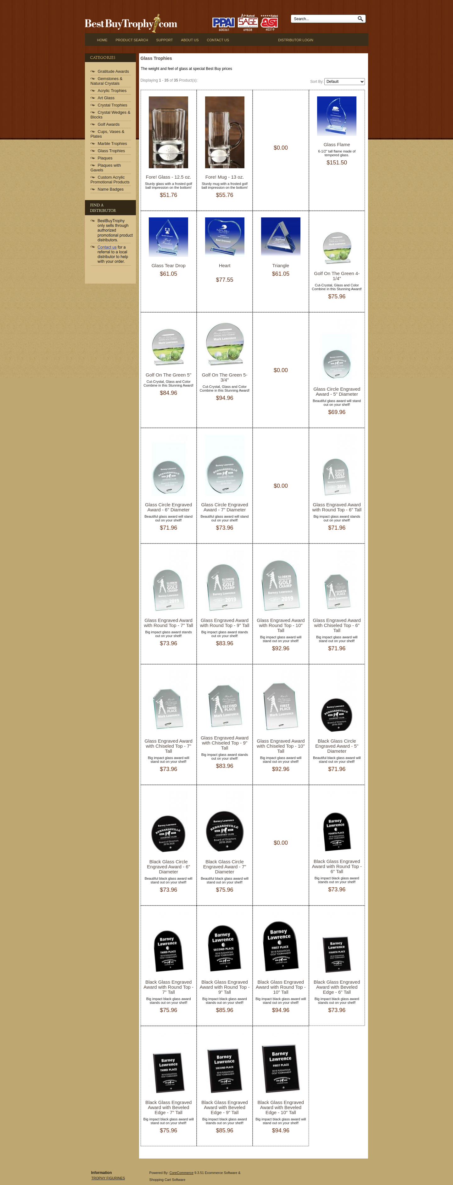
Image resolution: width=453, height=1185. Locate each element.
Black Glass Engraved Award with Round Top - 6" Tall (337, 866)
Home (102, 40)
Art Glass (106, 97)
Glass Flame (337, 144)
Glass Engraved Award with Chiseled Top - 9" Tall (225, 743)
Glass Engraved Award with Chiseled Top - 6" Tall (337, 625)
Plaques (105, 158)
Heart (225, 265)
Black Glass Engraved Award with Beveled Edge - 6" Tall (337, 987)
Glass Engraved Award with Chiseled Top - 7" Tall (169, 746)
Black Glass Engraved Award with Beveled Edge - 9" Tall (224, 1107)
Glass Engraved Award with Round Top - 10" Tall (281, 625)
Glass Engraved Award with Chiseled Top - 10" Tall (281, 746)
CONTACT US (218, 40)
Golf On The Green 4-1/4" (337, 276)
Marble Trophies (112, 143)
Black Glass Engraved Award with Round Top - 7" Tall (168, 987)
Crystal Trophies (112, 105)
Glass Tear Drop (169, 265)
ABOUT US (190, 40)
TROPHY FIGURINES (108, 1178)
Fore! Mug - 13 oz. (224, 177)
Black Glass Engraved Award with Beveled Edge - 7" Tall (168, 1107)
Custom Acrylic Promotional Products (110, 179)
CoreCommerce (181, 1173)
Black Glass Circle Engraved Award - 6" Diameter (168, 866)
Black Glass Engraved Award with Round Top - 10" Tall (281, 987)
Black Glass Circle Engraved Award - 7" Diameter (224, 866)
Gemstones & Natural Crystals (107, 81)
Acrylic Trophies (112, 90)
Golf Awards (109, 124)
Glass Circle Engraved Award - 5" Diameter (336, 391)
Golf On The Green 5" (168, 374)
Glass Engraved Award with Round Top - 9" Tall (224, 623)
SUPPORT (164, 40)
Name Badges (111, 189)
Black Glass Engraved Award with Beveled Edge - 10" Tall (281, 1107)
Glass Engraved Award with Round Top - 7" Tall (168, 623)
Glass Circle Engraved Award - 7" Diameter (224, 507)
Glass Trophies (111, 150)
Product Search (132, 40)
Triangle (280, 265)
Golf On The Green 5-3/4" (225, 377)
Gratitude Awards (113, 71)
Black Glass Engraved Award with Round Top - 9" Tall (225, 987)
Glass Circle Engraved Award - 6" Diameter (168, 507)
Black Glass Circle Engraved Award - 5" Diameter (336, 746)
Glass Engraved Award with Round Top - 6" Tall (336, 507)
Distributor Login (295, 40)
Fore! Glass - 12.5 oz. (168, 177)
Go (362, 18)
